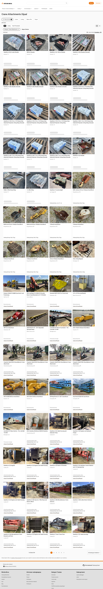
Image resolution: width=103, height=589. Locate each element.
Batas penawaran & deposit (32, 573)
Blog (2, 576)
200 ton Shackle (50, 41)
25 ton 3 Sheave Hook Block (72, 248)
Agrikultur (53, 573)
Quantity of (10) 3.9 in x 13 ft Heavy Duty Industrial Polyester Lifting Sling (72, 112)
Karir (2, 573)
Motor (53, 576)
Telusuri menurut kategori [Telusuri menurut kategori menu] (8, 8)
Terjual (17, 28)
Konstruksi (53, 567)
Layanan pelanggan (80, 567)
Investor (3, 571)
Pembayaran (29, 576)
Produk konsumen (55, 569)
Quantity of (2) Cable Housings (91, 523)
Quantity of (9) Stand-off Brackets (73, 454)
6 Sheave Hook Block (32, 248)
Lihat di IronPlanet (31, 298)
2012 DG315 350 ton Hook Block (53, 386)
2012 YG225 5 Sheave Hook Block (92, 317)
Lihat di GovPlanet (31, 367)
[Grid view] (96, 18)
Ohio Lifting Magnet (89, 248)
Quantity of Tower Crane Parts (72, 523)
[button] (90, 18)
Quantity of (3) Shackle (89, 144)
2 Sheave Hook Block (51, 248)
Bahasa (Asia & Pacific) (10, 558)
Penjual (28, 569)
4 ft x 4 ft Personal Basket (90, 282)
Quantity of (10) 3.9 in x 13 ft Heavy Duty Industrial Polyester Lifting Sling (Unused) (53, 112)
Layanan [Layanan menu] (37, 8)
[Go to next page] (74, 545)
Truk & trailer (54, 571)
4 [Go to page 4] (69, 545)
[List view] (99, 18)
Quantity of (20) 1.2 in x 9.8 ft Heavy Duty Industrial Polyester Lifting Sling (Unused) (91, 112)
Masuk (91, 3)
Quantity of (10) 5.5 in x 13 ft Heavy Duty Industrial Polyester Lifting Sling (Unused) (91, 77)
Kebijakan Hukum (14, 586)
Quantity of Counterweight (71, 179)
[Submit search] (66, 3)
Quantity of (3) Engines (32, 454)
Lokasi (50, 8)
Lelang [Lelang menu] (20, 8)
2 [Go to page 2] (64, 545)
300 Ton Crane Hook (32, 317)
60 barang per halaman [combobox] (93, 545)
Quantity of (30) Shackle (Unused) (92, 41)
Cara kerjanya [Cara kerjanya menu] (28, 8)
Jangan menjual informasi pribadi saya (26, 586)
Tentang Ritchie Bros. (5, 567)
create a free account (16, 550)
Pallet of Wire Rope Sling (33, 179)
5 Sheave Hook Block (70, 213)
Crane (53, 580)
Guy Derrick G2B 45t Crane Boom (92, 386)
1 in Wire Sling (49, 179)
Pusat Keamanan (5, 578)
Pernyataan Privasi (5, 586)
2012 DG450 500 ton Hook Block (34, 386)
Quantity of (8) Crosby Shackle (34, 41)
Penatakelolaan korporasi (6, 569)
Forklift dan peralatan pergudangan (58, 578)
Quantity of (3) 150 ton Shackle (72, 41)
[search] (21, 101)
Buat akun (98, 3)
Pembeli (28, 567)
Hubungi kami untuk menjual (81, 571)
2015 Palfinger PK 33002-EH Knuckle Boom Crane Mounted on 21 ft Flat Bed (54, 284)
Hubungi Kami (96, 557)
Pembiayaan (44, 8)
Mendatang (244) (7, 28)
